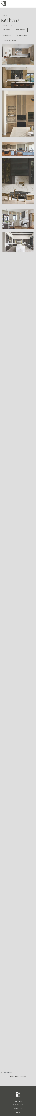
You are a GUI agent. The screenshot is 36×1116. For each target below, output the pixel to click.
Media (18, 1112)
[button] (33, 4)
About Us (18, 1109)
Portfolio (18, 1101)
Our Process (18, 1105)
